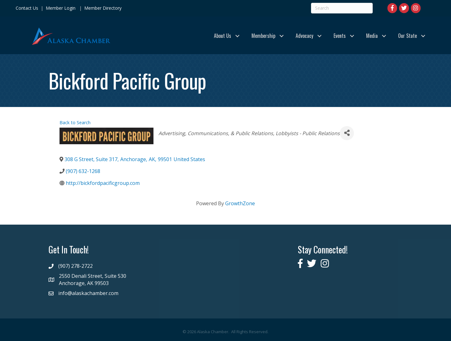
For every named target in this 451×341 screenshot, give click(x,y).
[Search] (342, 8)
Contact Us (27, 8)
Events (340, 35)
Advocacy (304, 35)
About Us (222, 35)
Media (372, 35)
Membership (263, 35)
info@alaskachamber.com (88, 293)
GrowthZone (240, 203)
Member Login (60, 8)
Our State (407, 35)
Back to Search (75, 122)
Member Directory (102, 8)
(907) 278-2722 (75, 265)
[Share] (347, 133)
